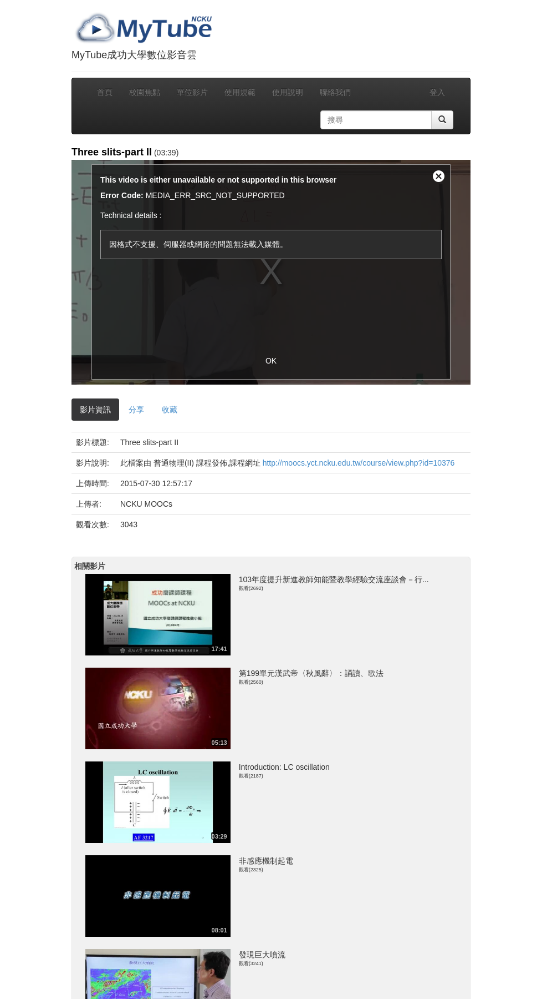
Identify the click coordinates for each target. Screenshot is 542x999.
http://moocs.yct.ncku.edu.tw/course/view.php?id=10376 (359, 462)
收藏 (169, 409)
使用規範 (239, 92)
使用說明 (287, 92)
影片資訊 (95, 409)
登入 (437, 92)
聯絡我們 (335, 92)
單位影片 (192, 92)
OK (271, 360)
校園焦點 (144, 92)
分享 (136, 409)
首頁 (105, 92)
